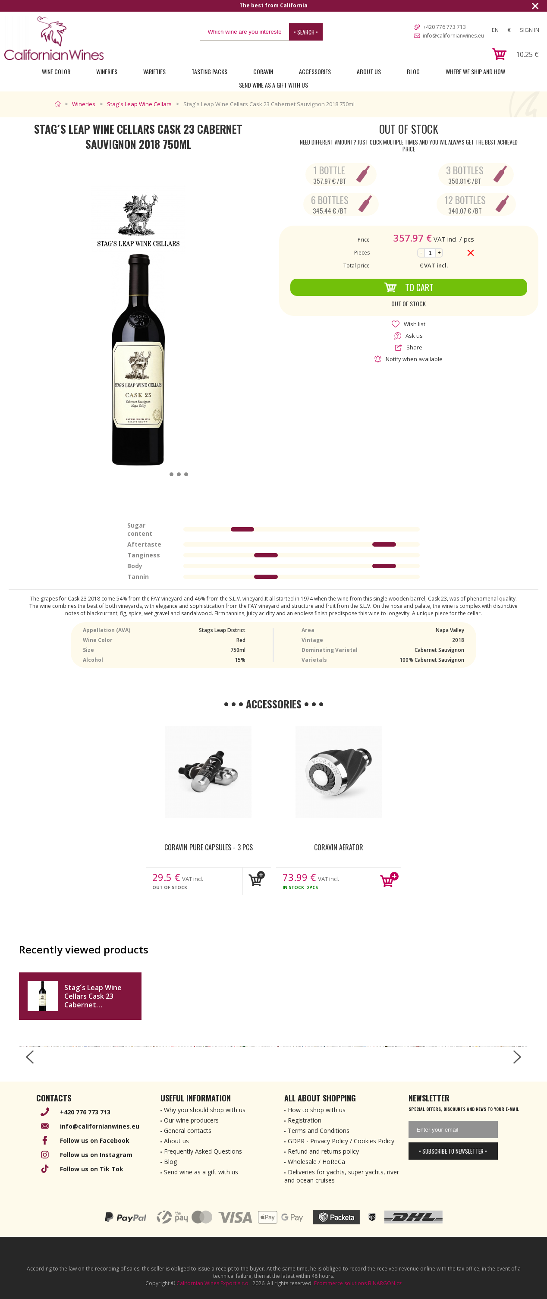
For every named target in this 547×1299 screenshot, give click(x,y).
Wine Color (56, 71)
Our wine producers (191, 1120)
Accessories (315, 71)
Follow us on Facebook (94, 1140)
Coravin (263, 71)
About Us (369, 71)
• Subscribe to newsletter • (453, 1151)
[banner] (54, 38)
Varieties (154, 71)
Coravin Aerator (338, 847)
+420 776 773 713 (444, 27)
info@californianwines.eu (453, 35)
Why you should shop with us (204, 1110)
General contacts (187, 1130)
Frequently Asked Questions (203, 1151)
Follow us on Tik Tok (91, 1169)
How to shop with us (317, 1110)
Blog (413, 71)
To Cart (409, 287)
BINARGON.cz (385, 1283)
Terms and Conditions (318, 1130)
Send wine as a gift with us (273, 84)
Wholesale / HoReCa (316, 1161)
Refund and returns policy (323, 1151)
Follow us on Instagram (96, 1155)
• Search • (306, 32)
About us (176, 1141)
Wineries (106, 71)
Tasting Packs (209, 71)
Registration (304, 1120)
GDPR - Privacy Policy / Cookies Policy (341, 1141)
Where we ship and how (475, 71)
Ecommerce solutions (340, 1283)
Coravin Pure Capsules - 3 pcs (208, 847)
